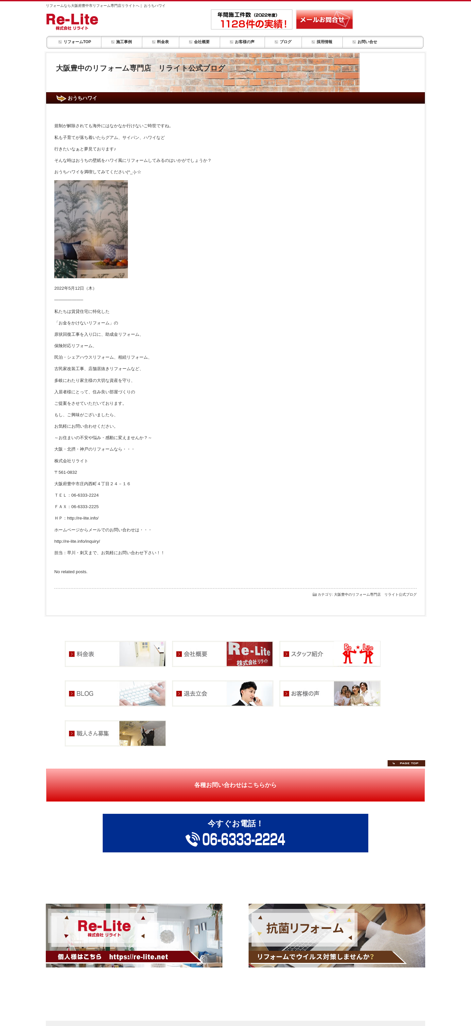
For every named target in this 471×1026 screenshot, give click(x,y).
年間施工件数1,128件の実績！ (251, 19)
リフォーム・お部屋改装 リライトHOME (89, 21)
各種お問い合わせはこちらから (235, 785)
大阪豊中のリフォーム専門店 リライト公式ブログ (375, 594)
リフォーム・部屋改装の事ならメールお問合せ (324, 19)
